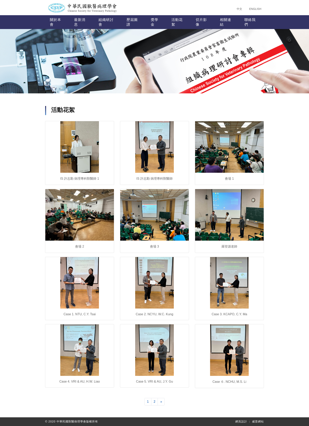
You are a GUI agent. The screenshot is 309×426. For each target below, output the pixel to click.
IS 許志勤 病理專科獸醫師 (154, 178)
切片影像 (201, 22)
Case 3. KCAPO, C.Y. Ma (229, 314)
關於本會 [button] (55, 22)
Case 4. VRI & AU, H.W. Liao (79, 381)
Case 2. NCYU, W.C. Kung (154, 314)
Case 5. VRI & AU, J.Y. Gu (154, 381)
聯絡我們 (250, 22)
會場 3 (154, 246)
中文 (239, 8)
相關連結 (225, 22)
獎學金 (154, 22)
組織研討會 (106, 22)
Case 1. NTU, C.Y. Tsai (79, 314)
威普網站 (258, 421)
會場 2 (79, 246)
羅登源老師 (229, 246)
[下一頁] (161, 401)
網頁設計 (241, 421)
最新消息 (79, 22)
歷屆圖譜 (132, 22)
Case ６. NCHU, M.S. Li (229, 381)
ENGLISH (255, 8)
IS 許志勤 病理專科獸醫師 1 (79, 178)
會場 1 (229, 178)
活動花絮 (177, 22)
